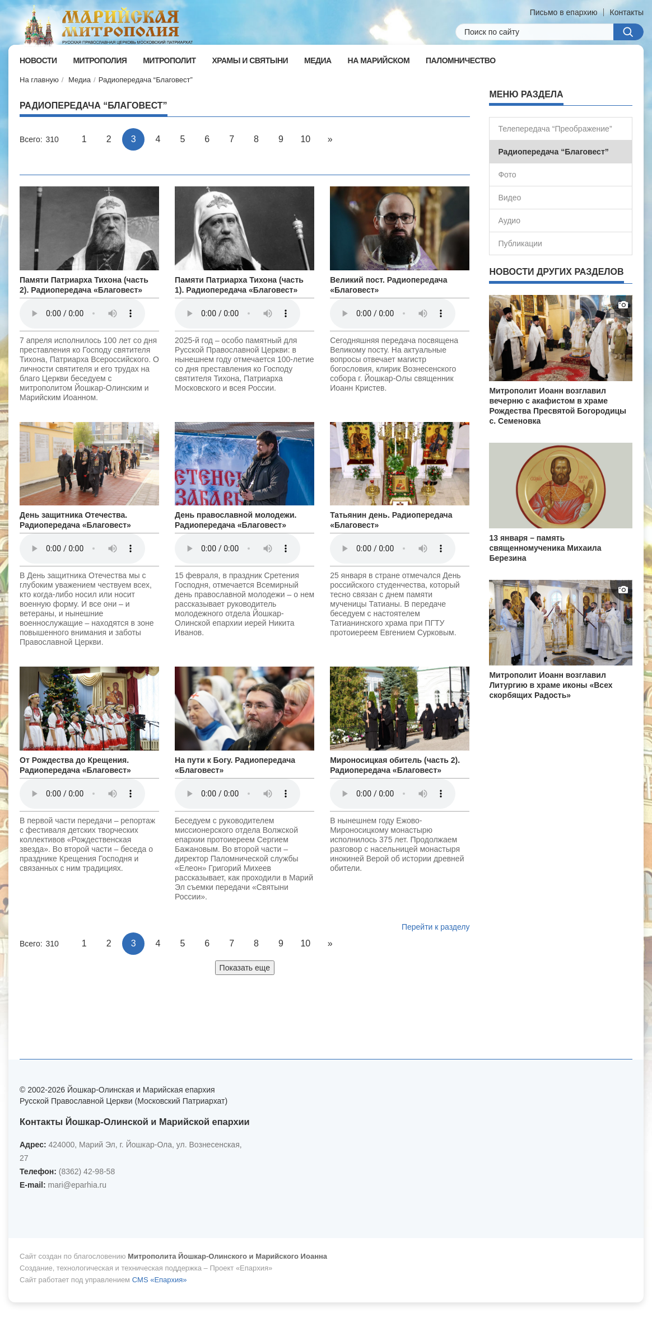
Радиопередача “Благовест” (146, 80)
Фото (507, 174)
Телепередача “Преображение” (555, 128)
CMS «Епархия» (159, 1280)
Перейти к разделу (436, 926)
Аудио (509, 220)
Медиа (79, 80)
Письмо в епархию (564, 12)
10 (305, 139)
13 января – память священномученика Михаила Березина (545, 547)
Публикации (520, 243)
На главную (39, 80)
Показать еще (245, 967)
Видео (509, 197)
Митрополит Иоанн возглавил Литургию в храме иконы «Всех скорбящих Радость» (550, 685)
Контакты (627, 12)
